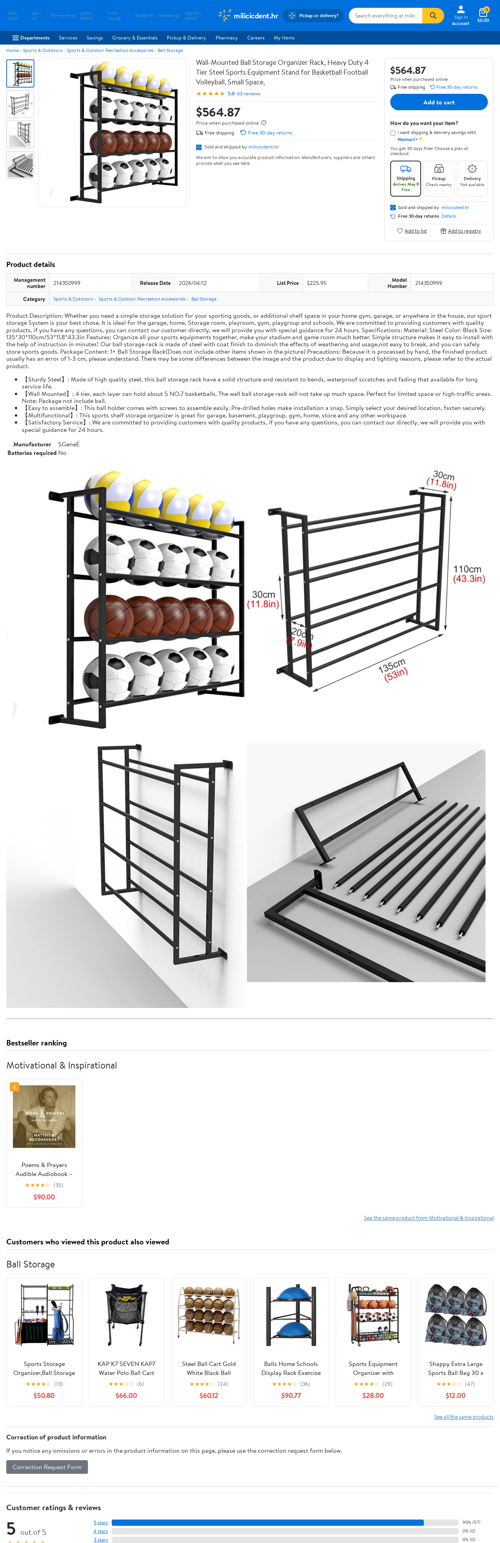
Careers (255, 37)
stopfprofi (144, 15)
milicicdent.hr (263, 146)
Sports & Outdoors (42, 50)
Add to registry (460, 230)
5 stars (101, 1522)
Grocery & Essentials (134, 37)
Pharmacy (227, 37)
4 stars (100, 1531)
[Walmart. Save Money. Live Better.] (247, 16)
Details (448, 216)
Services (68, 37)
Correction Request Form (47, 1466)
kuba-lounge (114, 15)
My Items (284, 37)
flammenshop (63, 15)
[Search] (433, 15)
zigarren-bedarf (193, 15)
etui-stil (36, 15)
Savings (95, 37)
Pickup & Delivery (186, 37)
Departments (31, 37)
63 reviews (248, 94)
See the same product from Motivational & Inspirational (429, 1217)
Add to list (412, 230)
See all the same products (464, 1416)
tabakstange (169, 15)
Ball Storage (170, 50)
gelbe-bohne (86, 15)
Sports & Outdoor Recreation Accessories (110, 50)
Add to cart (439, 102)
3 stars (101, 1540)
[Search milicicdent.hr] (385, 15)
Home (12, 50)
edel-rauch (13, 15)
